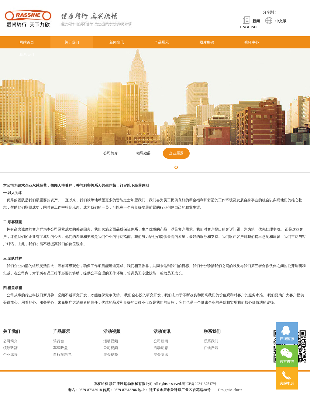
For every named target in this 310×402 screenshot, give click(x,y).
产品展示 (161, 42)
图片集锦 (206, 42)
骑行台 (58, 341)
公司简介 (10, 341)
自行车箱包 (62, 354)
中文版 (280, 21)
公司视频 (110, 348)
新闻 (256, 21)
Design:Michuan (230, 390)
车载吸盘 (60, 348)
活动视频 (110, 341)
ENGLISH (248, 27)
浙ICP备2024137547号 (199, 384)
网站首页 (26, 42)
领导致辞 (10, 348)
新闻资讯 (116, 42)
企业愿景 (10, 354)
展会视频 (110, 354)
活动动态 (160, 348)
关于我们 (71, 42)
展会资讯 (160, 354)
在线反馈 (211, 348)
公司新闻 (160, 341)
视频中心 (251, 42)
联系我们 (26, 54)
